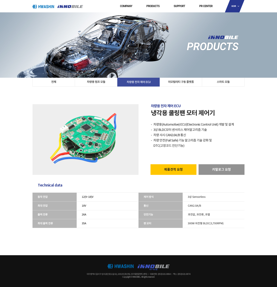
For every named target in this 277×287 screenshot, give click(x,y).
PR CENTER (206, 6)
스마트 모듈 (223, 82)
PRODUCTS (153, 6)
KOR (234, 6)
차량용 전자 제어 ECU (139, 82)
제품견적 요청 (173, 169)
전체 (53, 82)
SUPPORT (179, 6)
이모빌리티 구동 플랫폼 (181, 82)
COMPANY (126, 6)
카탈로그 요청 (221, 169)
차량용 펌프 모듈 (96, 82)
